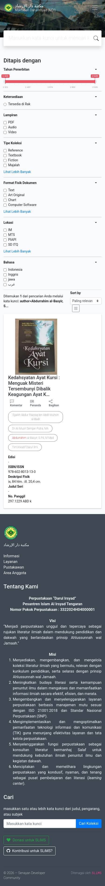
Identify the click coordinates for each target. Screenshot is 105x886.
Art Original (16, 195)
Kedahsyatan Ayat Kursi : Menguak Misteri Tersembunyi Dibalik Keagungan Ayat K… (34, 386)
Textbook (15, 155)
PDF (11, 122)
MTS (11, 235)
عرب (11, 284)
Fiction (13, 160)
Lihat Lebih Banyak (17, 172)
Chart (12, 200)
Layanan (11, 561)
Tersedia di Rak (19, 104)
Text (11, 190)
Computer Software (22, 205)
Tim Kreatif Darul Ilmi (25, 447)
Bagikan (54, 403)
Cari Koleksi (88, 823)
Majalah (14, 165)
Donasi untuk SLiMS (26, 840)
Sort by (75, 293)
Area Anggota (15, 573)
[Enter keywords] (40, 823)
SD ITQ (13, 244)
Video (12, 132)
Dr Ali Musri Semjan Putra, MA (30, 428)
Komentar (16, 403)
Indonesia (15, 269)
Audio (12, 127)
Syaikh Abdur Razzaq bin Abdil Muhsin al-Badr (36, 417)
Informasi (11, 556)
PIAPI (12, 239)
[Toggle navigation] (94, 7)
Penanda (35, 405)
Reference (15, 150)
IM (10, 230)
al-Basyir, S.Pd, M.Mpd (33, 437)
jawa (11, 279)
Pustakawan (14, 567)
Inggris (13, 274)
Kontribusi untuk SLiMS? (29, 851)
